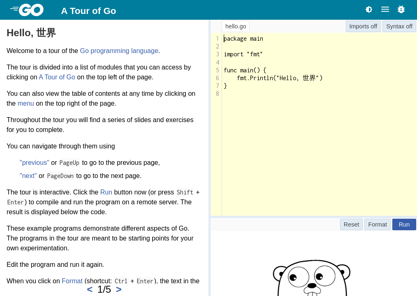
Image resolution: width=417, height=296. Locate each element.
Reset (351, 224)
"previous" (34, 162)
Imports (359, 26)
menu (26, 103)
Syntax (395, 26)
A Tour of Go (88, 11)
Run (106, 192)
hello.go (235, 26)
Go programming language (119, 50)
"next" (28, 175)
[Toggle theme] (369, 9)
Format (72, 281)
